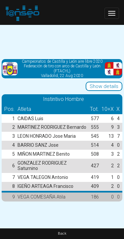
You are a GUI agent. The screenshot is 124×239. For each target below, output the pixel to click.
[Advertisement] (62, 41)
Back (62, 233)
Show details (104, 86)
